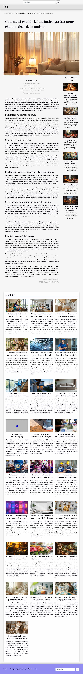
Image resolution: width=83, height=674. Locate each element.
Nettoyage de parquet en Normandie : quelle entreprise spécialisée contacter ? (41, 436)
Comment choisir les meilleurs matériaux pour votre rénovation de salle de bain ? (66, 316)
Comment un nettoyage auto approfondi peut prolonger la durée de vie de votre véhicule (41, 355)
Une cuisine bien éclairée (31, 86)
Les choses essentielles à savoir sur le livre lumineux (70, 95)
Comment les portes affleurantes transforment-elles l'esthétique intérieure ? (41, 518)
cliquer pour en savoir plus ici (44, 136)
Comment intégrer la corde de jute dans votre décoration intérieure (66, 558)
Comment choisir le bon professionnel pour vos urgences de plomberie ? (17, 477)
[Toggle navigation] (6, 7)
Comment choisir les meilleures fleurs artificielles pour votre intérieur (41, 558)
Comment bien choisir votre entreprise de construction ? (71, 208)
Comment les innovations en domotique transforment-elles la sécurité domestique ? (41, 316)
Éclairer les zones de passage (31, 93)
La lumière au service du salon (31, 83)
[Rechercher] (39, 2)
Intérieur (11, 13)
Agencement (20, 669)
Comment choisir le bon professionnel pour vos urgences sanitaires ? (66, 477)
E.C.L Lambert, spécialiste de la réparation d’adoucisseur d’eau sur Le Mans (66, 518)
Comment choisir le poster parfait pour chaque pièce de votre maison (17, 638)
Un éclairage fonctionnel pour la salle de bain (31, 91)
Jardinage (29, 669)
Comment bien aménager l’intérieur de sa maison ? (70, 118)
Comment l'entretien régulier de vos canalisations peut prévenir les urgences (16, 558)
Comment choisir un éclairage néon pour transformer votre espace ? (16, 518)
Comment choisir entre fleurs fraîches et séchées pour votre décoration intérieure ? (16, 355)
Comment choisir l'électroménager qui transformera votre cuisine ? (17, 436)
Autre (35, 669)
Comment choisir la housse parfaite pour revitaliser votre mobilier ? (41, 477)
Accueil (6, 13)
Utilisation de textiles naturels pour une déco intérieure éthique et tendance (17, 599)
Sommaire (32, 80)
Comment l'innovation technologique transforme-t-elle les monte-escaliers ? (17, 395)
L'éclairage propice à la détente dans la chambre (31, 88)
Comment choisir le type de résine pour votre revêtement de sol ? (66, 436)
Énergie (12, 669)
